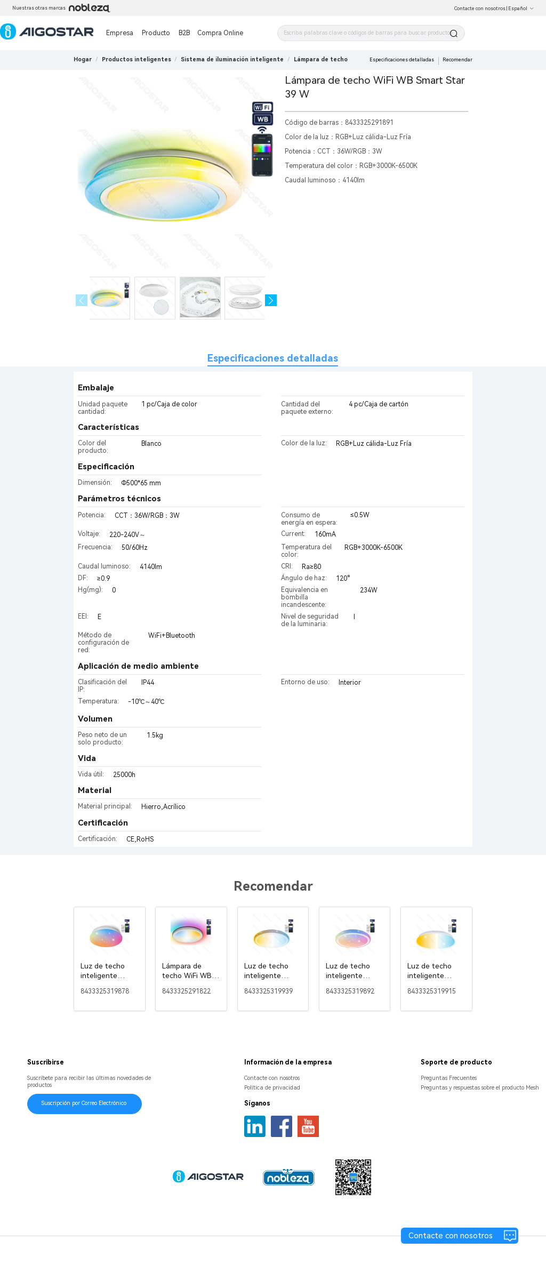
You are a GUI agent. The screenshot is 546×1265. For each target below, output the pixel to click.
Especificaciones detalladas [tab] (272, 358)
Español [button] (521, 8)
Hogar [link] (83, 59)
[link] (136, 59)
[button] (271, 300)
